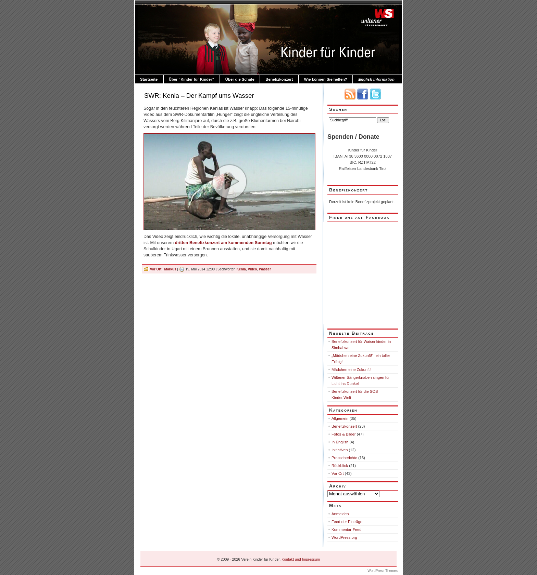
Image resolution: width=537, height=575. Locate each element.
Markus (170, 269)
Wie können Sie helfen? (325, 79)
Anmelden (340, 514)
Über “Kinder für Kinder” (191, 79)
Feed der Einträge (347, 522)
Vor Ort (156, 269)
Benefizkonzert (279, 79)
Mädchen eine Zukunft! (351, 369)
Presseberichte (344, 458)
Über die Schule (239, 79)
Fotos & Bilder (344, 434)
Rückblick (340, 466)
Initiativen (340, 450)
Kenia (241, 269)
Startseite (149, 79)
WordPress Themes (382, 571)
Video (252, 269)
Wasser (265, 269)
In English (340, 442)
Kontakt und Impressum (301, 559)
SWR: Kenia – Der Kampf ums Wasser (199, 95)
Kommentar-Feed (346, 529)
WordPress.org (344, 537)
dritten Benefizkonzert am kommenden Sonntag (223, 242)
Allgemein (340, 418)
